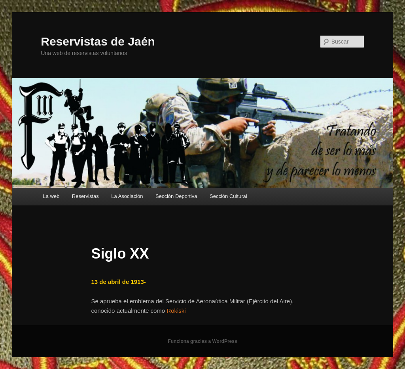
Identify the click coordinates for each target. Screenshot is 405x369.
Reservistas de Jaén (98, 41)
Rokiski (176, 310)
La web (51, 196)
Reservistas (85, 196)
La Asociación (127, 196)
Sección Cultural (228, 196)
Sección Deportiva (176, 196)
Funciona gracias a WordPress (202, 341)
